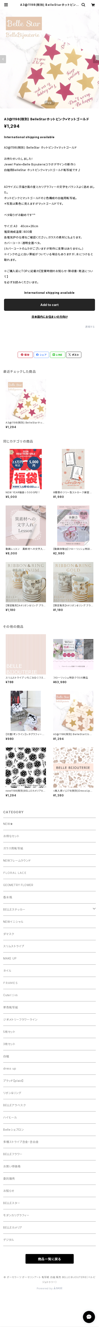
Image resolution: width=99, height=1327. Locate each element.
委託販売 (9, 1178)
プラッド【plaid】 (13, 1080)
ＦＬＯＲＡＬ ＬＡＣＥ (16, 872)
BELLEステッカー (14, 909)
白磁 (6, 1056)
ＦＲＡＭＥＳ (10, 983)
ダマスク (8, 934)
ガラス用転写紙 (13, 848)
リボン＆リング (12, 1093)
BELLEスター (11, 1203)
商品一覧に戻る (49, 1259)
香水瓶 (7, 897)
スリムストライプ (13, 946)
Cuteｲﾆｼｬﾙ (10, 995)
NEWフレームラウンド (17, 860)
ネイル (7, 970)
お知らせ (8, 1190)
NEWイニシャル (13, 921)
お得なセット (11, 836)
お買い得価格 (12, 1166)
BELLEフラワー (12, 1154)
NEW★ (8, 824)
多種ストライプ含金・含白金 (21, 1142)
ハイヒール (10, 1117)
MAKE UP (10, 958)
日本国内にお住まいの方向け (50, 316)
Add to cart (49, 305)
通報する (90, 326)
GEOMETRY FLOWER (18, 885)
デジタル (8, 1239)
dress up (9, 1068)
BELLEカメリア (12, 1227)
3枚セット (9, 1044)
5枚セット (9, 1031)
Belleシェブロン (13, 1129)
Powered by (49, 1288)
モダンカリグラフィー (16, 1215)
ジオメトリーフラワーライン (20, 1019)
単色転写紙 (10, 1007)
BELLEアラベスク (14, 1105)
